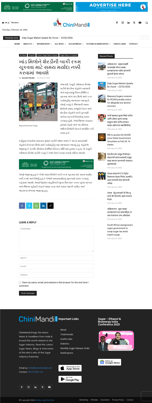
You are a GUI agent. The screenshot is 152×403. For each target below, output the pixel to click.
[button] (146, 23)
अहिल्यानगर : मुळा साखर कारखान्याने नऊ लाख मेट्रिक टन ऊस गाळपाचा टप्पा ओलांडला (119, 212)
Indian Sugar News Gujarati (47, 55)
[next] (147, 38)
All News (23, 55)
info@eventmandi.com (40, 367)
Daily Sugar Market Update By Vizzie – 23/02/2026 (47, 37)
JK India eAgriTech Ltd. (44, 400)
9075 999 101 (35, 371)
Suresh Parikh (28, 78)
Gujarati (32, 55)
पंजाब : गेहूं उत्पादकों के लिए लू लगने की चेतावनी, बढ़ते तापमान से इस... (119, 196)
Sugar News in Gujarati (68, 55)
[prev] (142, 38)
